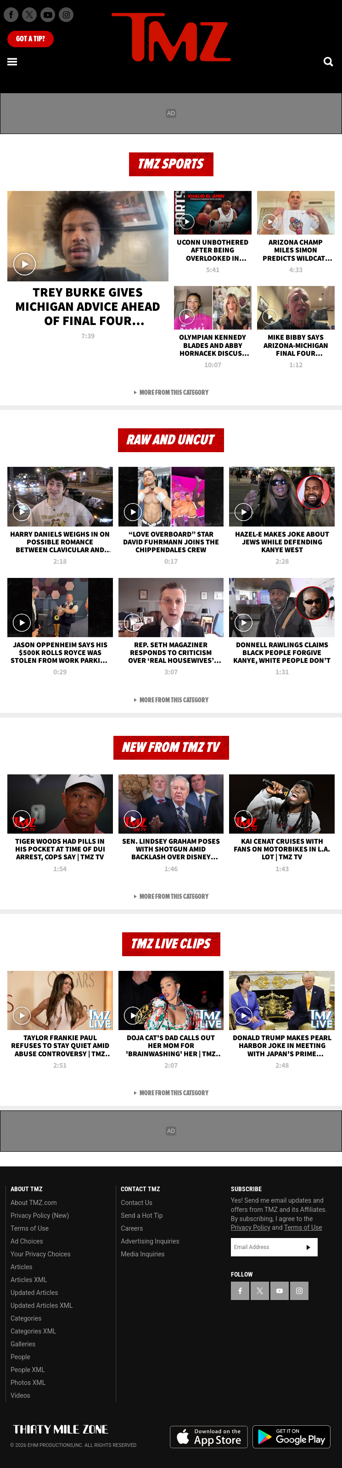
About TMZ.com (34, 1202)
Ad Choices (27, 1241)
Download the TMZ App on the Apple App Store (209, 1437)
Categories (26, 1318)
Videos (20, 1395)
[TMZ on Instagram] (66, 14)
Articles (22, 1267)
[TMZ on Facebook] (11, 14)
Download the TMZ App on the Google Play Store (291, 1437)
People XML (28, 1369)
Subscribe (308, 1247)
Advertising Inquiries (150, 1241)
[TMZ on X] (29, 14)
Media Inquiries (142, 1254)
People (20, 1357)
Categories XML (33, 1331)
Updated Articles (34, 1292)
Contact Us (136, 1202)
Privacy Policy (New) (40, 1215)
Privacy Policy (250, 1227)
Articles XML (29, 1279)
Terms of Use (30, 1228)
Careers (132, 1228)
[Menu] (13, 61)
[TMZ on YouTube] (279, 1291)
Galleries (23, 1344)
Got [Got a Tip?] (30, 39)
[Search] (329, 61)
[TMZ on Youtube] (47, 14)
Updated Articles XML (42, 1305)
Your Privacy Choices (41, 1254)
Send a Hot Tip (142, 1215)
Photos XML (28, 1382)
